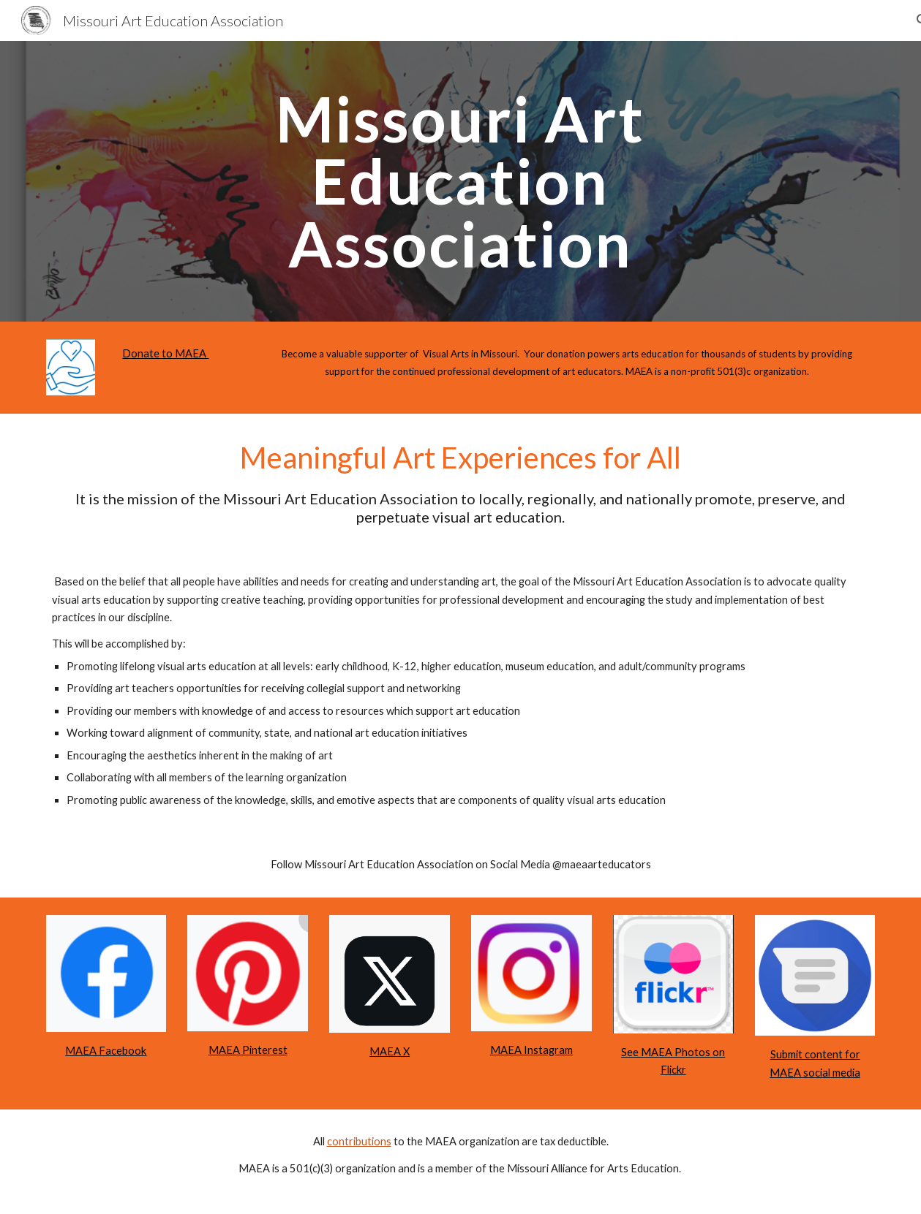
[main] (460, 181)
